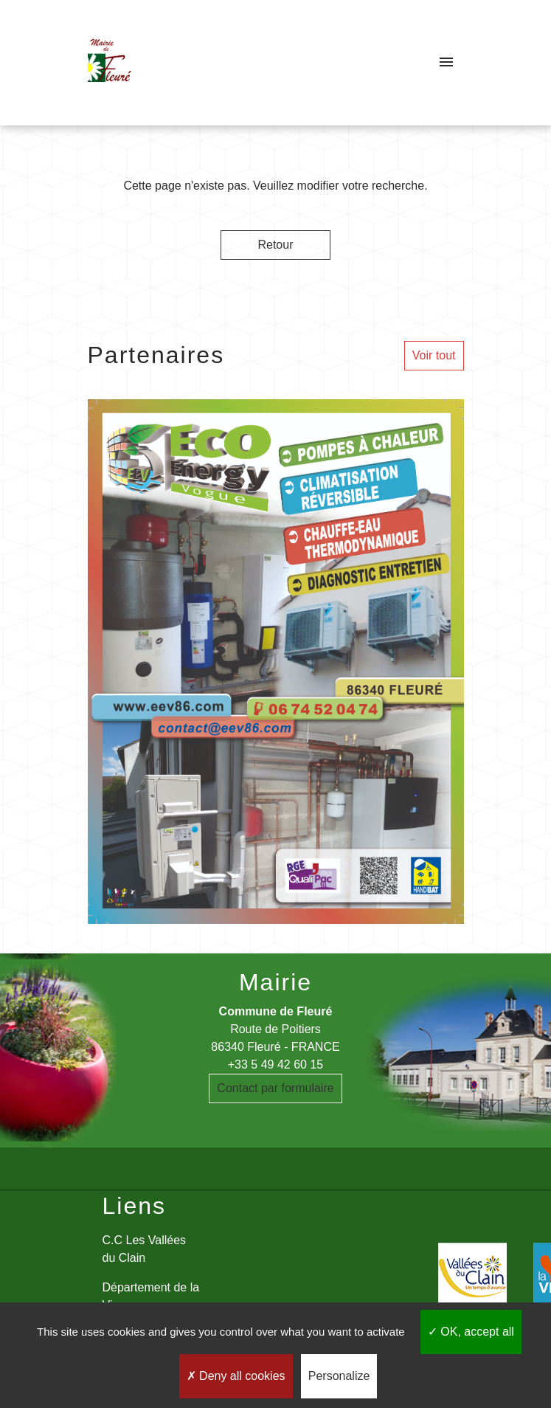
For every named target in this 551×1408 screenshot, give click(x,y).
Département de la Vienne (151, 1296)
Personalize (339, 1376)
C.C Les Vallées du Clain (145, 1249)
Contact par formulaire (275, 1088)
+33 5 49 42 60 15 (275, 1064)
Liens (135, 1206)
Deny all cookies (236, 1376)
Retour (275, 244)
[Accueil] (110, 63)
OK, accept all (471, 1331)
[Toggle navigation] (446, 62)
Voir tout (434, 355)
